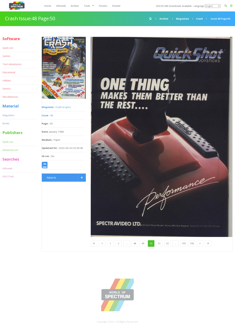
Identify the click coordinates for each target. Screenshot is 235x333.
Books (5, 123)
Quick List (7, 47)
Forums (103, 5)
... (126, 243)
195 (184, 243)
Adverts (51, 177)
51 (159, 243)
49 (143, 243)
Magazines (182, 18)
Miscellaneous (10, 96)
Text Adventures (12, 64)
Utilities (6, 80)
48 (47, 115)
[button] (231, 5)
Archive (75, 5)
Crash (199, 18)
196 (192, 243)
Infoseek (61, 5)
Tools (87, 5)
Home (47, 5)
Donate (116, 5)
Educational (8, 72)
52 (167, 243)
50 (151, 243)
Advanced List (10, 149)
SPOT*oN (8, 176)
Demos (6, 88)
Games (6, 56)
